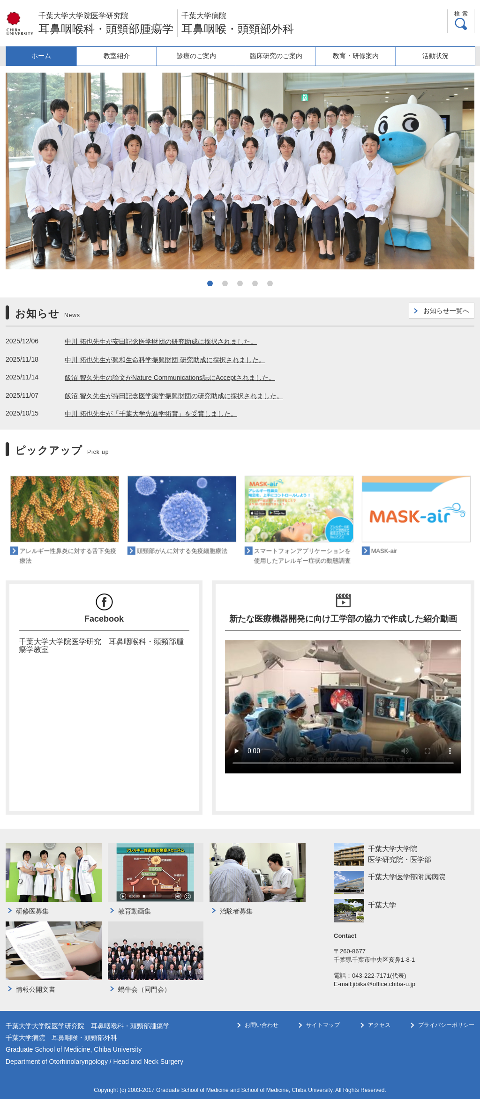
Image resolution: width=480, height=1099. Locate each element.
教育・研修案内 (358, 55)
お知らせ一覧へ (446, 310)
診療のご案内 (201, 55)
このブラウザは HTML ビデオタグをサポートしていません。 (343, 706)
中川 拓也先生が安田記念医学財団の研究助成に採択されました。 (161, 341)
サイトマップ (323, 1025)
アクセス (379, 1025)
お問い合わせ (261, 1025)
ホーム (45, 55)
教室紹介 (123, 55)
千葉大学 (382, 905)
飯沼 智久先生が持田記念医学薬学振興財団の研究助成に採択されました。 (174, 396)
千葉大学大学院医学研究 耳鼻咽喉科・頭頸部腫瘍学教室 (101, 645)
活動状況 (436, 55)
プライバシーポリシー (446, 1025)
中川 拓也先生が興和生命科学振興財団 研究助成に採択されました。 (165, 360)
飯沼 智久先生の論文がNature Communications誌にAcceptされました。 (170, 377)
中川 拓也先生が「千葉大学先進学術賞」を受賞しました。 (151, 413)
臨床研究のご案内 (279, 55)
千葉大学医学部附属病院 (406, 877)
